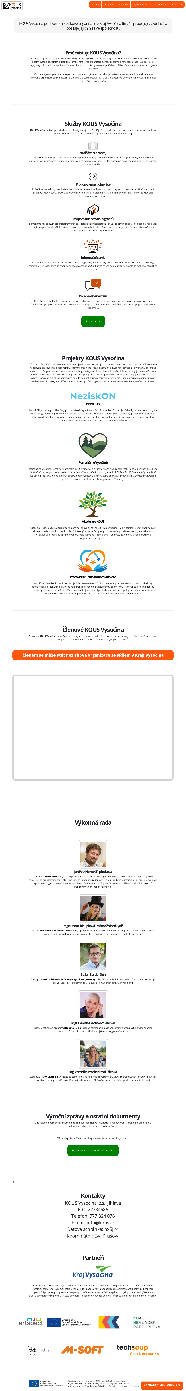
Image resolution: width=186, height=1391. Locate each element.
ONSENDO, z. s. (53, 876)
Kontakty (177, 4)
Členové (123, 4)
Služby (95, 4)
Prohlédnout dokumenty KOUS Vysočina (93, 1150)
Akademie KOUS (93, 521)
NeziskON (93, 403)
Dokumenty (160, 4)
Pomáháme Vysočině (93, 462)
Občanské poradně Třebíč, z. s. (59, 930)
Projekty (108, 4)
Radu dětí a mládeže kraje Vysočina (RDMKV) (68, 979)
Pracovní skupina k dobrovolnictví (93, 576)
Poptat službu (93, 321)
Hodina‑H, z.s (73, 1027)
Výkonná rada (140, 4)
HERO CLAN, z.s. (50, 1076)
